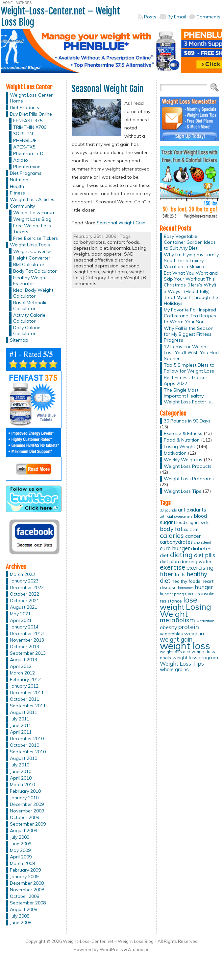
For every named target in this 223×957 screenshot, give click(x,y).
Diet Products (24, 107)
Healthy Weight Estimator (30, 280)
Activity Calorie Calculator (29, 318)
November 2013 (27, 640)
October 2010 (24, 745)
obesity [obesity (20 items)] (168, 627)
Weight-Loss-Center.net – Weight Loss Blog (60, 16)
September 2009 (28, 824)
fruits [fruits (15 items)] (180, 574)
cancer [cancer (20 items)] (193, 536)
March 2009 (22, 863)
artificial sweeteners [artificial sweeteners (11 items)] (176, 516)
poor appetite (106, 254)
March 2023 (22, 574)
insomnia (120, 248)
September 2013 (28, 653)
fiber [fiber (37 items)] (166, 574)
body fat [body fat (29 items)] (171, 528)
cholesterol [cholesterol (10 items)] (202, 542)
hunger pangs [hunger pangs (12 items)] (173, 593)
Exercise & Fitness (183, 433)
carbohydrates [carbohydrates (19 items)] (176, 542)
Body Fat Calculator (35, 271)
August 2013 (23, 660)
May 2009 (20, 850)
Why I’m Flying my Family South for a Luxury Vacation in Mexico (191, 260)
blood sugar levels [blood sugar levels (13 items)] (192, 522)
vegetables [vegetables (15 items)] (171, 633)
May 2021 (20, 614)
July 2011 (19, 719)
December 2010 (27, 738)
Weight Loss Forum (34, 213)
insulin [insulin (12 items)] (194, 593)
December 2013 (27, 633)
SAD (129, 254)
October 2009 (24, 817)
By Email (176, 17)
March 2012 (22, 673)
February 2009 (25, 870)
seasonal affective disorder (103, 260)
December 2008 (27, 883)
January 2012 (24, 686)
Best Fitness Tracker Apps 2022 (185, 380)
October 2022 (24, 594)
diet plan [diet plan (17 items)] (169, 561)
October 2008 (24, 896)
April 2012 (21, 666)
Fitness (17, 193)
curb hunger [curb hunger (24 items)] (175, 548)
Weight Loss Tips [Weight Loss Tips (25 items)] (182, 663)
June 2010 (20, 771)
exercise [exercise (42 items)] (172, 567)
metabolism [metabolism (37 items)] (177, 620)
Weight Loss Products (187, 466)
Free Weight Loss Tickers (32, 229)
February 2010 (25, 791)
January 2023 (24, 581)
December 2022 (27, 587)
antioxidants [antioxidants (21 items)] (192, 509)
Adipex (20, 160)
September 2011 (28, 706)
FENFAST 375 (27, 121)
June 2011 (20, 725)
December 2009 (27, 804)
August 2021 (23, 607)
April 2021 (21, 620)
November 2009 (27, 811)
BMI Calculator (28, 264)
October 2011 (24, 699)
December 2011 (27, 692)
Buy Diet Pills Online (31, 114)
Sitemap (19, 340)
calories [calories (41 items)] (172, 535)
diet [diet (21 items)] (164, 555)
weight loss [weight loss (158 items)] (185, 645)
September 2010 (28, 752)
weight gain (114, 272)
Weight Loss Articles (32, 199)
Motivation (175, 453)
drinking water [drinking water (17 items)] (195, 561)
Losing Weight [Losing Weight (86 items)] (185, 610)
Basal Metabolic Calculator (30, 305)
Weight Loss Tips (182, 491)
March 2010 (22, 784)
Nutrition (19, 180)
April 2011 (21, 732)
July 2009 (19, 837)
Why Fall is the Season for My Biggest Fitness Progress (188, 334)
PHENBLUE (25, 140)
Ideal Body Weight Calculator (33, 293)
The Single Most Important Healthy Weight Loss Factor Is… (189, 396)
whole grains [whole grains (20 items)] (174, 669)
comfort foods (123, 242)
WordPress (111, 949)
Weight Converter (32, 251)
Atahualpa (139, 949)
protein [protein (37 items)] (188, 627)
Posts (150, 17)
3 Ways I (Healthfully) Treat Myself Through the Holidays (191, 297)
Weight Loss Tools (30, 245)
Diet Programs (25, 173)
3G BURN (23, 134)
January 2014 (24, 627)
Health (17, 186)
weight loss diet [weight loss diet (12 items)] (175, 651)
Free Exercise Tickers (35, 238)
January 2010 (24, 798)
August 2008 (23, 909)
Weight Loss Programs (189, 479)
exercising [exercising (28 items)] (199, 567)
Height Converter (31, 258)
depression (85, 248)
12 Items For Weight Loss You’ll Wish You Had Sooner (191, 352)
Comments (208, 17)
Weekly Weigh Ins (183, 460)
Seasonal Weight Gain (108, 88)
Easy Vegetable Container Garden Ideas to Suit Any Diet (190, 242)
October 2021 (24, 601)
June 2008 (20, 922)
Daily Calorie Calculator (26, 330)
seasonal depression (95, 266)
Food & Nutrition (182, 440)
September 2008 (28, 903)
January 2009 (24, 876)
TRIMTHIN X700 (29, 127)
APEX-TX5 (24, 147)
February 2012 (25, 679)
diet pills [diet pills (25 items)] (204, 555)
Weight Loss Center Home (31, 98)
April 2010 (21, 778)
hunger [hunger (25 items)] (204, 586)
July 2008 (19, 916)
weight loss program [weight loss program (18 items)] (195, 657)
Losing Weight (123, 278)
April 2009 (21, 857)
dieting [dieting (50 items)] (181, 554)
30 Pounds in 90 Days (187, 421)
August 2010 (23, 758)
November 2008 (27, 890)
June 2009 (20, 844)
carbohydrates (89, 242)
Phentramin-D (28, 153)
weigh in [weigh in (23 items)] (194, 633)
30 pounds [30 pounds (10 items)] (168, 510)
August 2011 (23, 712)
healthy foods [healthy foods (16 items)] (186, 581)
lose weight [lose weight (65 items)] (178, 603)
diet (104, 248)
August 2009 (23, 830)
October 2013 (24, 646)
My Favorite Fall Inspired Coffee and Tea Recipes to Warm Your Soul (190, 316)
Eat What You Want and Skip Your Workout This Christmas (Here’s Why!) (191, 279)
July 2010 (19, 765)
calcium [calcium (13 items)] (191, 529)
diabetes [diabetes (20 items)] (201, 548)
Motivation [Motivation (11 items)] (205, 621)
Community (22, 206)
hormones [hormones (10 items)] (185, 587)
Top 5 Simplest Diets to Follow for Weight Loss (189, 368)
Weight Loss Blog (32, 219)
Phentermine (26, 167)
